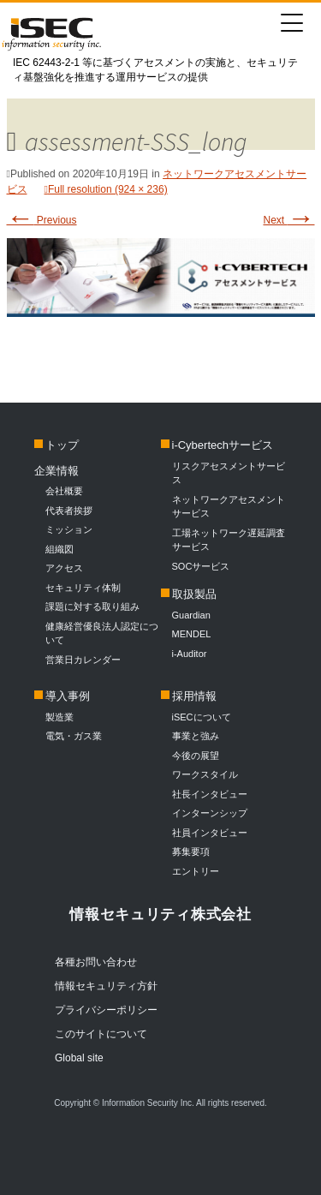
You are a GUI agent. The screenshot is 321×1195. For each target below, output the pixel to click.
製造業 (59, 717)
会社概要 (64, 491)
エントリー (195, 871)
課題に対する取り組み (92, 606)
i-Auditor (189, 653)
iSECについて (201, 717)
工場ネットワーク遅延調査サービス (228, 540)
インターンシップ (209, 813)
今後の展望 (195, 755)
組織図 (59, 549)
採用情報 (194, 696)
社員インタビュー (209, 833)
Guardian (191, 615)
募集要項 (191, 851)
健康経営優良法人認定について (101, 633)
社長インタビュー (209, 794)
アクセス (64, 568)
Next (288, 220)
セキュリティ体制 (83, 588)
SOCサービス (206, 566)
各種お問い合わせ (96, 962)
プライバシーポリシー (106, 1010)
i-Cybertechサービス (222, 445)
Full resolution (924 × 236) (108, 189)
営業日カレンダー (83, 659)
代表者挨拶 (68, 510)
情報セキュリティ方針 (106, 986)
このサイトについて (101, 1034)
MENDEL (191, 634)
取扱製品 (194, 594)
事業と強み (195, 736)
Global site (79, 1058)
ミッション (68, 529)
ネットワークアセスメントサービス (228, 506)
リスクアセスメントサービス (228, 473)
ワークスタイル (205, 774)
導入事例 (67, 696)
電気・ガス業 (73, 736)
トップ (62, 445)
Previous (42, 220)
